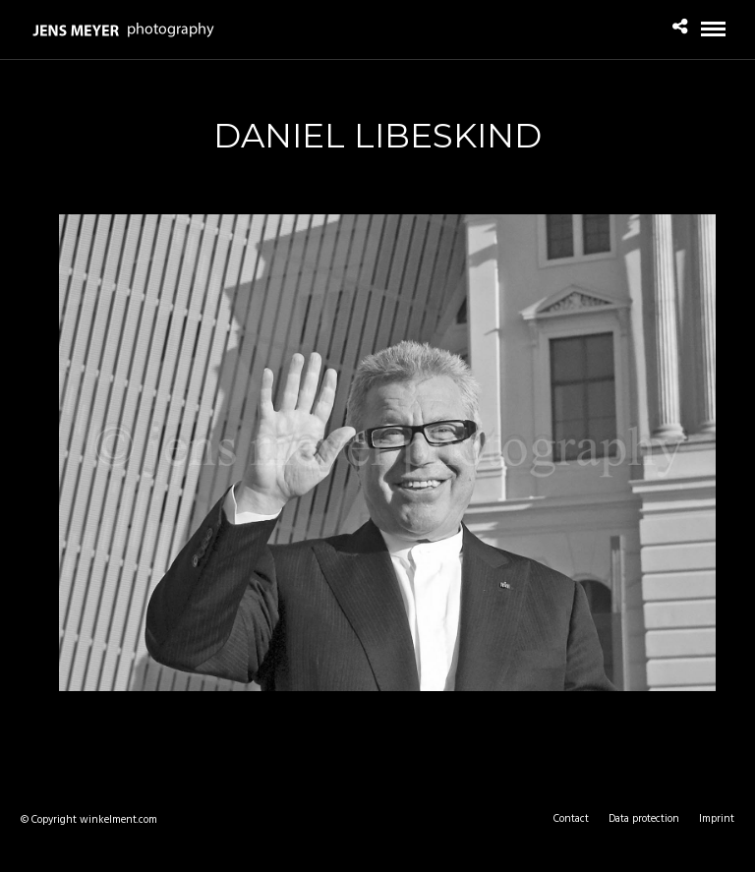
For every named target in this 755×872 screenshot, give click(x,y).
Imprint (716, 819)
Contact (571, 819)
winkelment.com (118, 820)
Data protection (644, 819)
